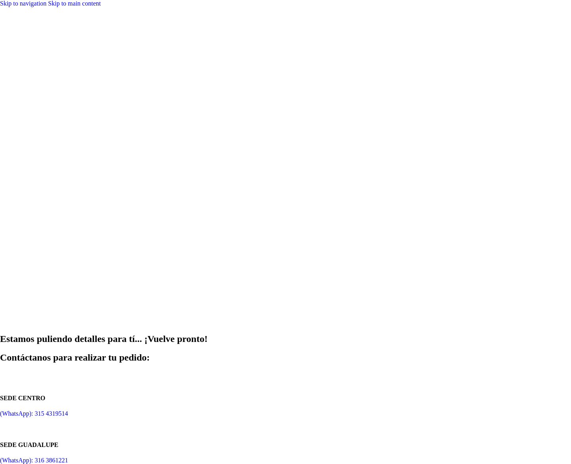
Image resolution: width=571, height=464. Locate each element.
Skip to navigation (24, 3)
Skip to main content (74, 3)
